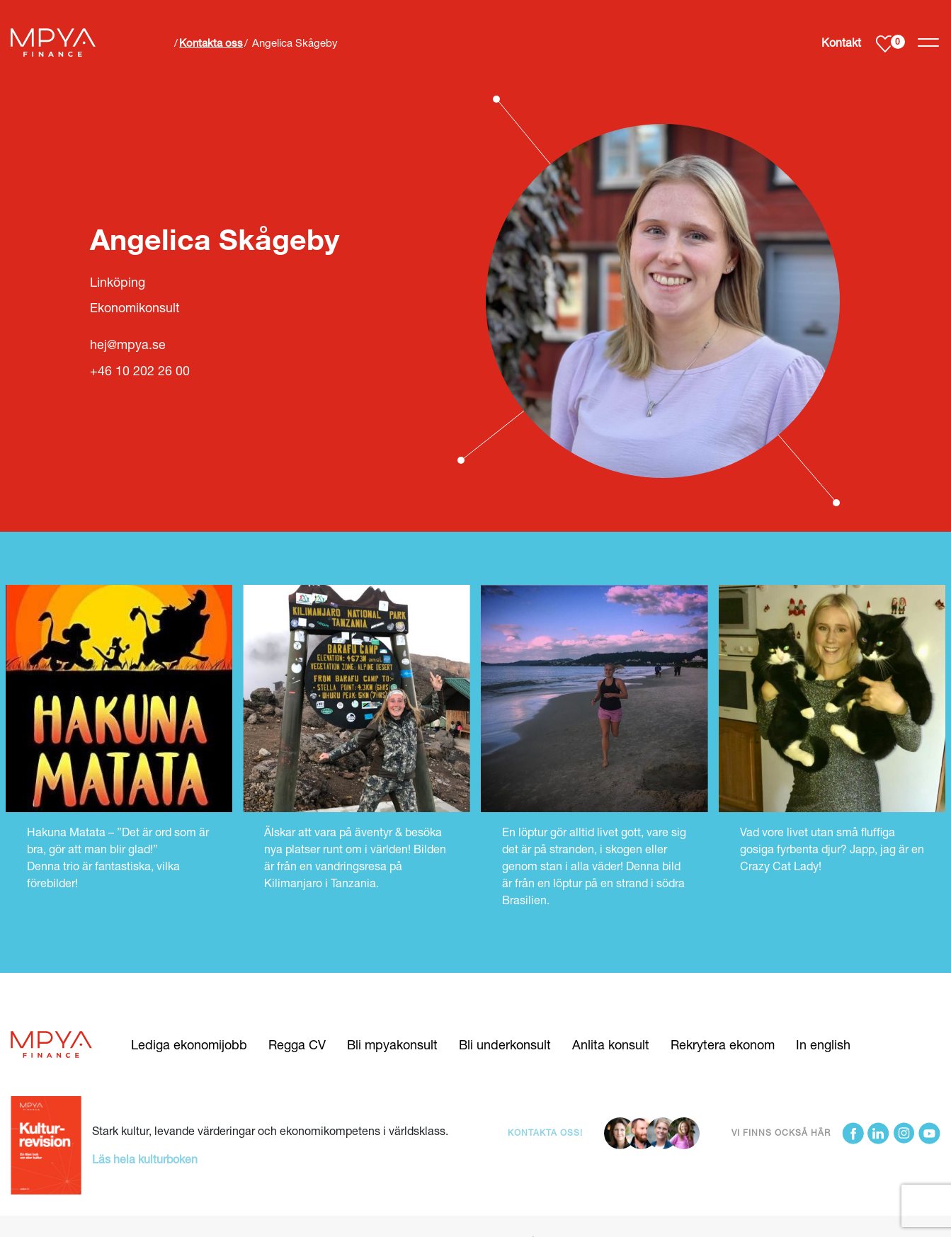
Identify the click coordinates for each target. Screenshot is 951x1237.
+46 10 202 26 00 (140, 370)
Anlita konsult (610, 1044)
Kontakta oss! (545, 1132)
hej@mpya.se (128, 344)
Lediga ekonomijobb (189, 1044)
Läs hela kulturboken (145, 1158)
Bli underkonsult (505, 1044)
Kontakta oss (211, 42)
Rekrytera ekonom (723, 1044)
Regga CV (297, 1044)
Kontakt (841, 42)
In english (823, 1044)
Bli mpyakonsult (392, 1044)
